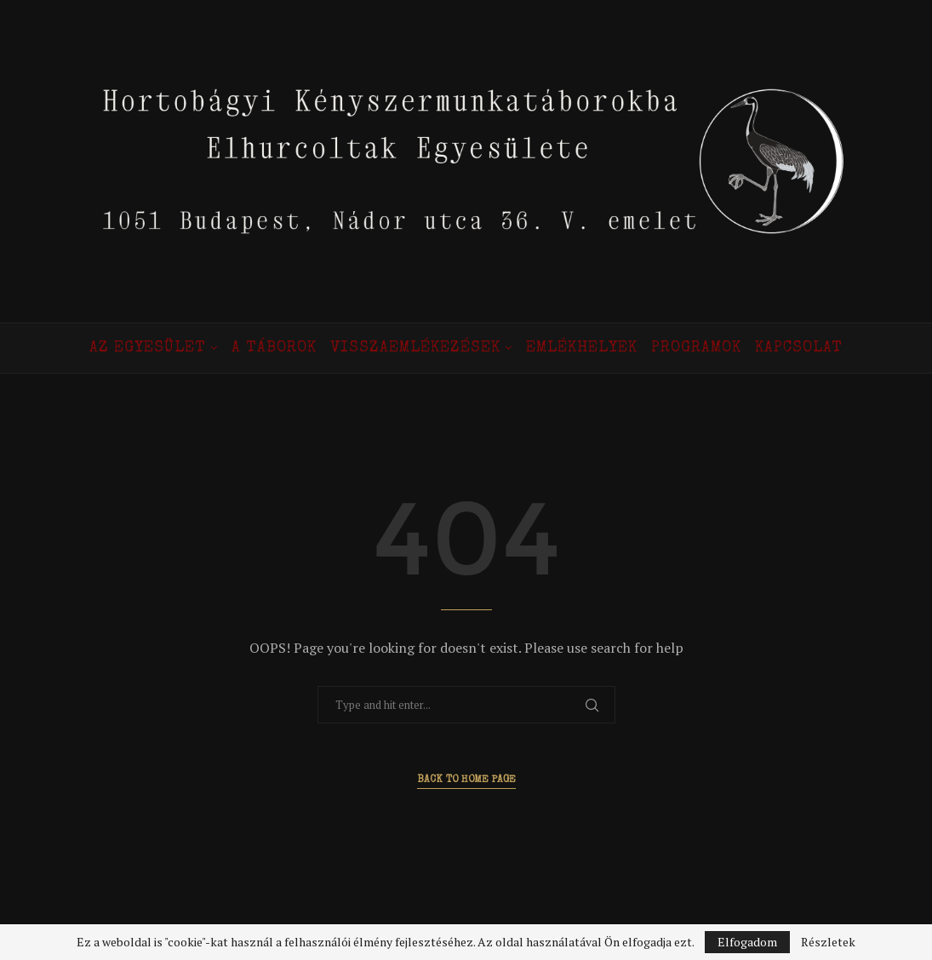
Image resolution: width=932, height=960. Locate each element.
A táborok (274, 348)
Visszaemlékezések (415, 348)
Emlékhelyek (582, 348)
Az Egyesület (147, 348)
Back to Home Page (466, 780)
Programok (696, 348)
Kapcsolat (799, 348)
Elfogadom (747, 942)
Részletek (828, 942)
